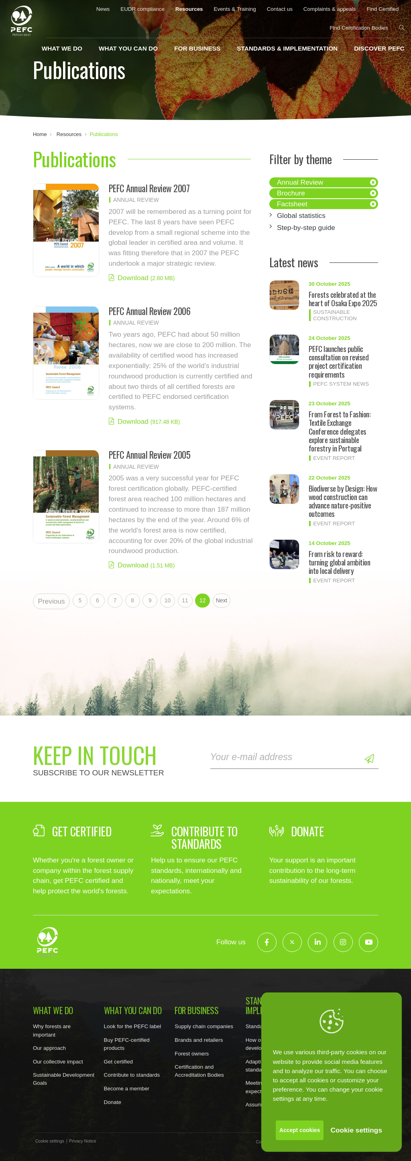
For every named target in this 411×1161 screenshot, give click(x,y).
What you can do (128, 48)
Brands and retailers (199, 1040)
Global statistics (301, 215)
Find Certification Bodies (359, 28)
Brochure (291, 193)
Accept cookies (299, 1130)
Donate (112, 1102)
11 (185, 600)
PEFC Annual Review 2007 (149, 188)
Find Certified (382, 9)
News (103, 9)
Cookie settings (356, 1130)
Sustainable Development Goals (63, 1079)
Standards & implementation (287, 48)
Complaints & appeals (329, 9)
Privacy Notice (82, 1141)
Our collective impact (58, 1062)
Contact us (280, 9)
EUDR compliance (142, 9)
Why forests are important (52, 1030)
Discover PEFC (379, 48)
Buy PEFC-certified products (127, 1044)
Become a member (127, 1089)
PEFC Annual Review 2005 (150, 455)
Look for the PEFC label (132, 1026)
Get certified (118, 1062)
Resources (189, 9)
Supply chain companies (204, 1026)
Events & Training (235, 9)
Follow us (231, 942)
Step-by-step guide (306, 228)
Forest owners (192, 1054)
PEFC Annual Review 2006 (150, 311)
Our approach (49, 1048)
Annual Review (300, 182)
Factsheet (292, 204)
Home (40, 134)
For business (197, 48)
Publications (104, 134)
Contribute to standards (132, 1075)
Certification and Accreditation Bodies (199, 1071)
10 (168, 600)
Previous (51, 601)
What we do (62, 48)
